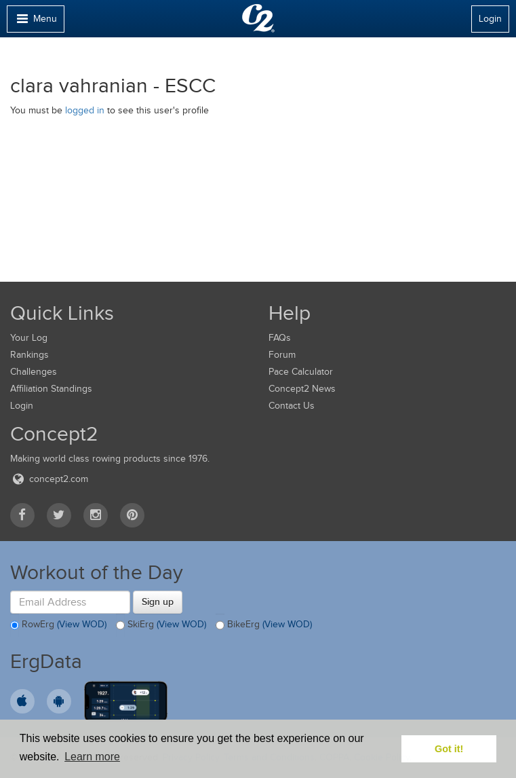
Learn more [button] (92, 756)
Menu (35, 22)
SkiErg (161, 625)
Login (490, 19)
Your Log (28, 338)
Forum (282, 355)
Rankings (29, 355)
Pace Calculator (301, 372)
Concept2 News (302, 389)
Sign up (158, 601)
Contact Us (292, 406)
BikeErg (264, 625)
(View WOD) (81, 624)
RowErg (58, 625)
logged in (84, 110)
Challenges (33, 372)
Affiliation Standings (51, 389)
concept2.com (49, 479)
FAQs (280, 338)
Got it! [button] (449, 748)
